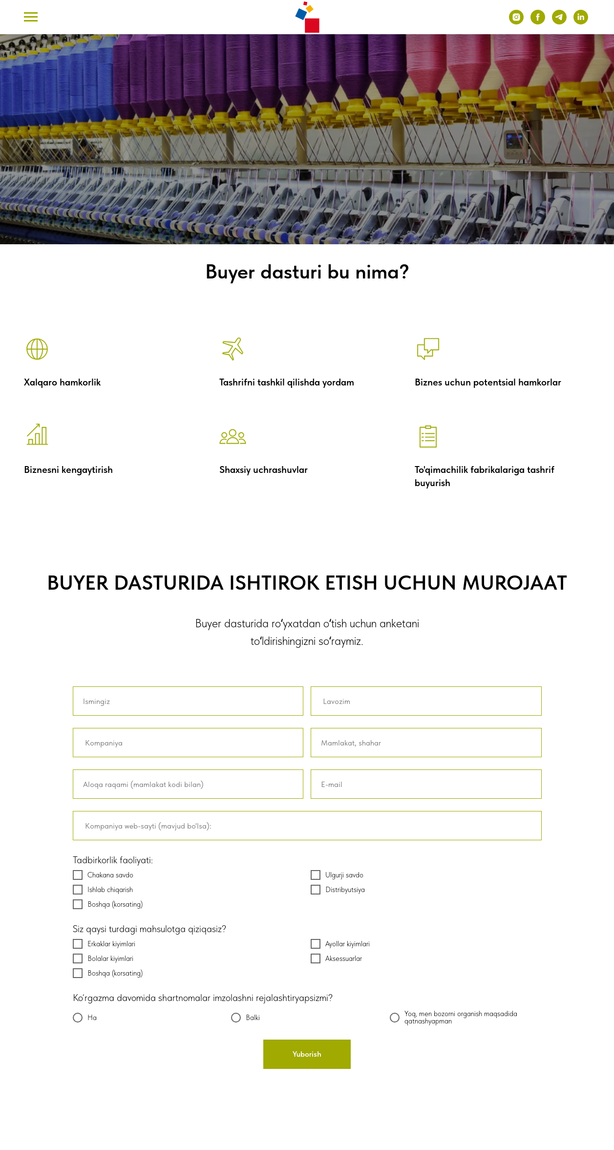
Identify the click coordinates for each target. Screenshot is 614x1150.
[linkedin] (580, 22)
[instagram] (516, 22)
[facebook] (537, 22)
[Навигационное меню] (31, 17)
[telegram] (559, 22)
